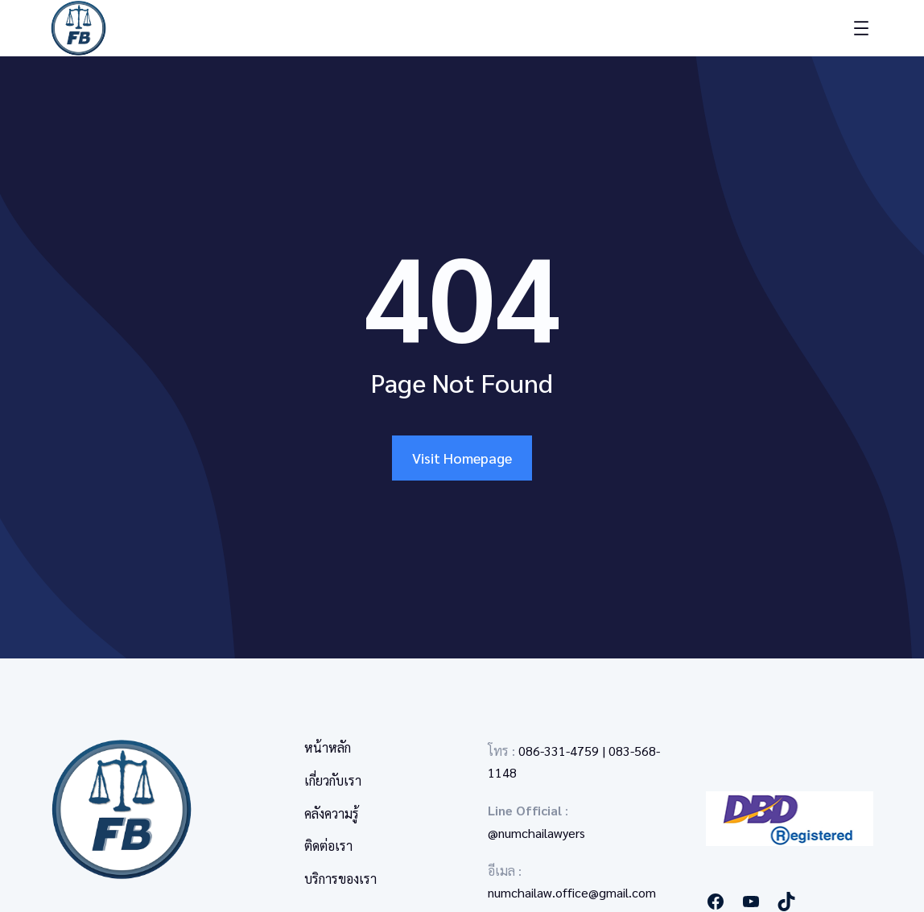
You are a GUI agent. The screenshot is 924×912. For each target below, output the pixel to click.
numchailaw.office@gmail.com (572, 892)
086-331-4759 (558, 750)
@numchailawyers (536, 832)
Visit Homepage (462, 457)
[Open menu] (861, 28)
